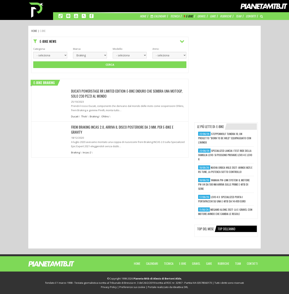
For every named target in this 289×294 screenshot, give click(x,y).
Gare (209, 263)
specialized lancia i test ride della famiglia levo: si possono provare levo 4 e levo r (225, 155)
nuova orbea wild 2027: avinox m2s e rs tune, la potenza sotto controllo (225, 169)
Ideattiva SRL (180, 287)
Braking (94, 116)
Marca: (77, 49)
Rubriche (223, 263)
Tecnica (168, 263)
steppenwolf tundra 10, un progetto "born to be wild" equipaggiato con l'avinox (224, 138)
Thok (84, 116)
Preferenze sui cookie (132, 287)
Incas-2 (87, 152)
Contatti (252, 263)
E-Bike (182, 263)
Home (137, 263)
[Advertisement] (226, 61)
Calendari (152, 263)
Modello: (118, 49)
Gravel (196, 263)
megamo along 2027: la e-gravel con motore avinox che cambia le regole (225, 211)
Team (238, 263)
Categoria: (39, 49)
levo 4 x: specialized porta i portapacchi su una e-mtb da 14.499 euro (222, 199)
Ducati (74, 116)
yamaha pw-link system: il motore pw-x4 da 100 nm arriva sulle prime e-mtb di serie (224, 184)
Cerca (110, 64)
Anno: (155, 49)
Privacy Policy (109, 287)
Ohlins (105, 116)
